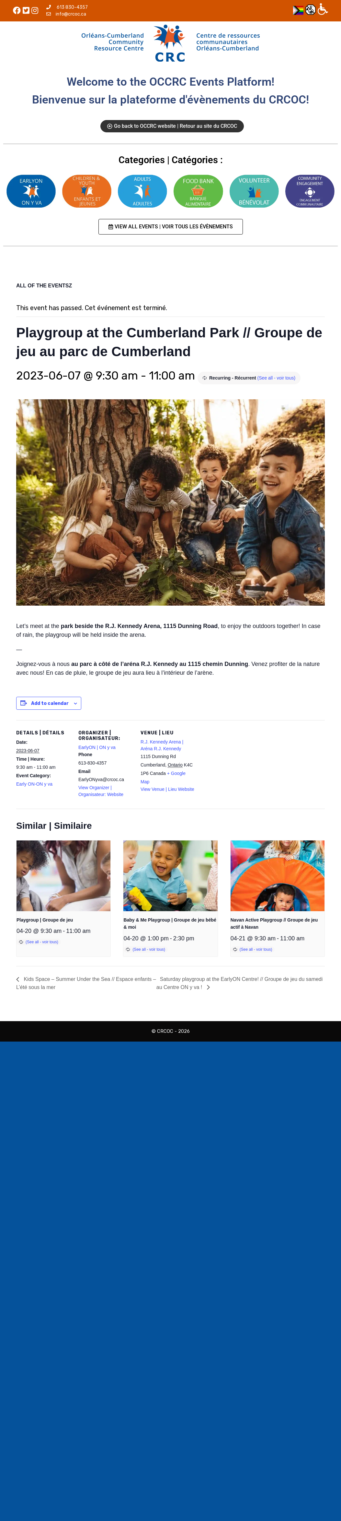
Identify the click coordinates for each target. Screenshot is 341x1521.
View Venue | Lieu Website (167, 789)
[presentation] (63, 875)
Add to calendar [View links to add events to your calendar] (50, 703)
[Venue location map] (237, 764)
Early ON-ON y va (34, 784)
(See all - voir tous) (276, 377)
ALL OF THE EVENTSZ (44, 285)
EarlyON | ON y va (97, 747)
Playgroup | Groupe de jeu (45, 920)
